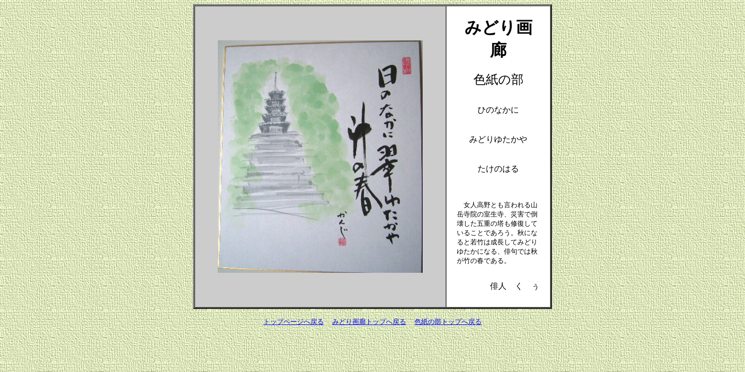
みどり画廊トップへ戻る (369, 322)
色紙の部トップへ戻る (448, 322)
